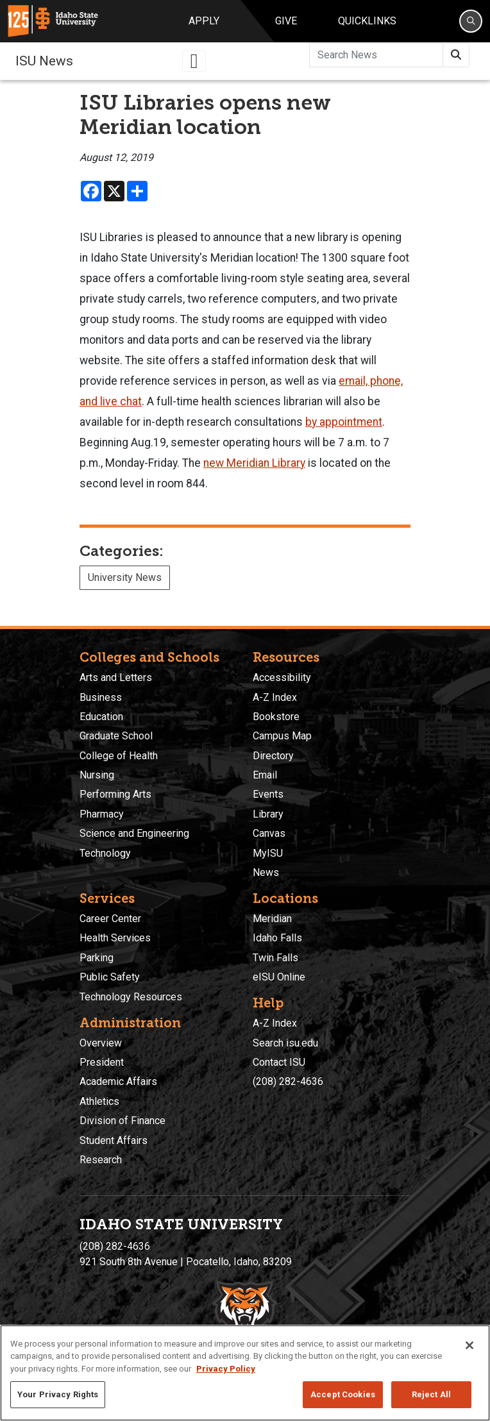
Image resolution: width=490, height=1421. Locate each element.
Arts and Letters (116, 677)
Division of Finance (122, 1120)
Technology (105, 853)
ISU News (44, 61)
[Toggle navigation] (194, 61)
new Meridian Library (254, 463)
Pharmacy (102, 814)
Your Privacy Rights (57, 1394)
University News (125, 577)
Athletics (99, 1101)
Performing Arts (115, 794)
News (266, 872)
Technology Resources (131, 997)
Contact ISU (279, 1062)
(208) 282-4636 (288, 1081)
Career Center (110, 918)
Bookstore (276, 716)
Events (268, 794)
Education (101, 716)
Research (101, 1160)
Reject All (431, 1394)
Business (101, 697)
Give (286, 21)
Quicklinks (367, 21)
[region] (245, 1373)
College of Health (119, 756)
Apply (204, 21)
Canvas (269, 833)
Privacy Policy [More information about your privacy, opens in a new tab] (225, 1369)
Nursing (97, 775)
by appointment (343, 422)
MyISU (268, 853)
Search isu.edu (285, 1043)
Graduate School (116, 736)
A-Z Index (275, 697)
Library (268, 814)
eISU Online (279, 977)
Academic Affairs (118, 1081)
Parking (97, 958)
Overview (101, 1043)
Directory (273, 756)
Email (265, 775)
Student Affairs (114, 1140)
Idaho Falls (277, 938)
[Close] (469, 1345)
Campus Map (282, 736)
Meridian (272, 918)
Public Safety (110, 977)
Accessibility (282, 677)
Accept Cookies (342, 1394)
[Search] (470, 21)
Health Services (115, 938)
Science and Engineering (134, 833)
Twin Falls (275, 958)
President (102, 1062)
